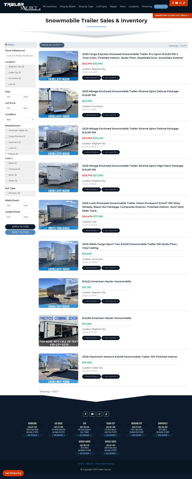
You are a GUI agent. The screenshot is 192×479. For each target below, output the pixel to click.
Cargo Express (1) (17, 136)
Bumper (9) (14, 193)
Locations (134, 6)
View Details (92, 78)
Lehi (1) (12, 84)
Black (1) (12, 163)
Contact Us (161, 6)
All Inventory (50, 6)
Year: (8, 91)
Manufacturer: (13, 125)
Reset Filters (20, 232)
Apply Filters (20, 226)
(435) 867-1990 (110, 427)
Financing (147, 6)
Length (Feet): (12, 212)
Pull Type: (10, 188)
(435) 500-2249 (84, 445)
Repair (113, 6)
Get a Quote (110, 78)
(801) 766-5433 (84, 427)
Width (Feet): (12, 200)
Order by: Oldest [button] (51, 45)
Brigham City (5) (16, 66)
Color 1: (9, 158)
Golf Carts (101, 6)
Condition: (10, 114)
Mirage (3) (13, 154)
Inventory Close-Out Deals (171, 15)
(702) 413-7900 (58, 427)
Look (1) (12, 148)
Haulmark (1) (15, 142)
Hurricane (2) (15, 78)
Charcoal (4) (14, 169)
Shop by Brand (67, 6)
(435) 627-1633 (32, 427)
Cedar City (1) (15, 72)
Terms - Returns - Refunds (90, 464)
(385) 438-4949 (162, 427)
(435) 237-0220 (136, 427)
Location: (10, 62)
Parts (122, 6)
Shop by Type (86, 6)
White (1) (13, 181)
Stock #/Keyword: (15, 50)
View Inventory (32, 435)
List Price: (10, 103)
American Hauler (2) (18, 130)
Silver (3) (13, 175)
